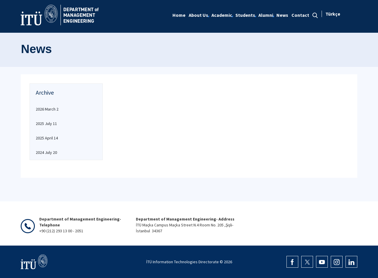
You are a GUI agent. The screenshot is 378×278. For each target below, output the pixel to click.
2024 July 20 (46, 152)
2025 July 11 (46, 123)
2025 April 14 (47, 138)
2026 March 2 (47, 109)
